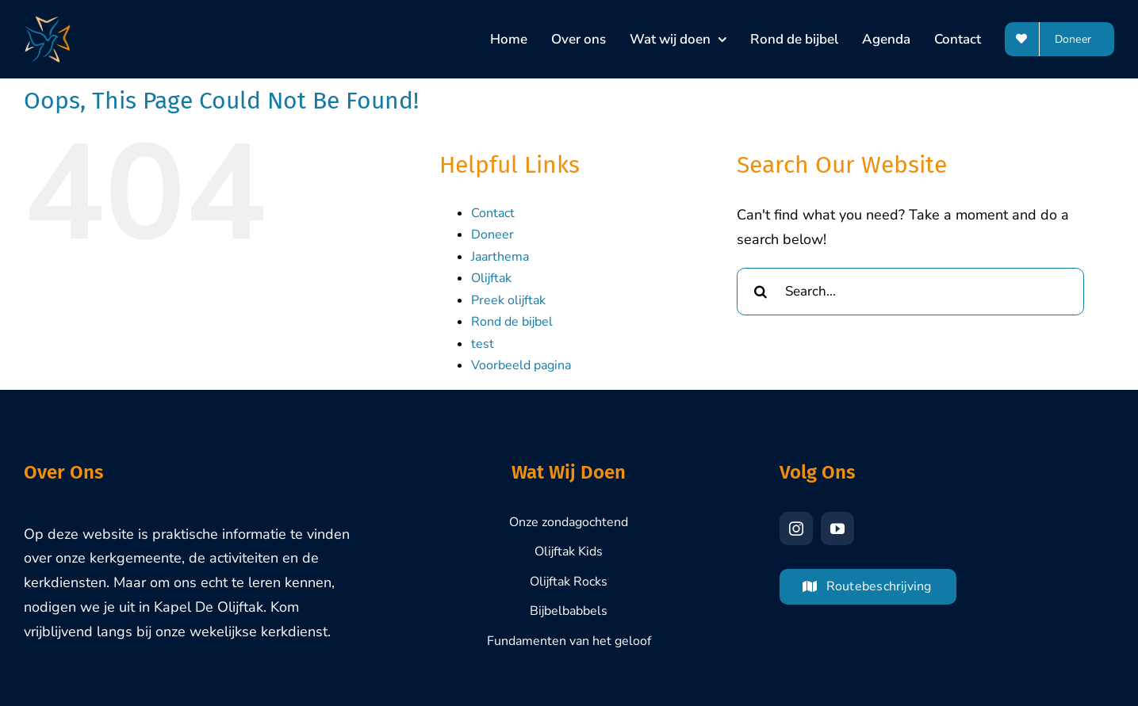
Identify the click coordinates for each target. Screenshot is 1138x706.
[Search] (760, 291)
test (482, 344)
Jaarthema (500, 256)
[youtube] (837, 528)
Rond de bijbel (512, 321)
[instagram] (796, 528)
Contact (493, 213)
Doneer (492, 234)
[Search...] (910, 291)
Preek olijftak (508, 300)
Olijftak (491, 278)
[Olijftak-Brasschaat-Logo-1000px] (47, 22)
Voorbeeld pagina (521, 365)
